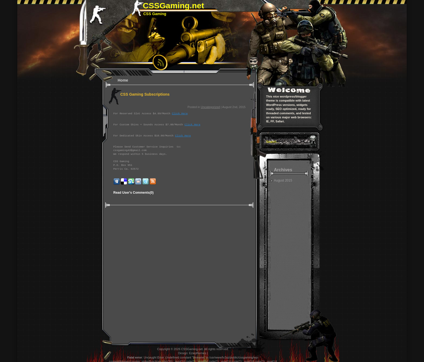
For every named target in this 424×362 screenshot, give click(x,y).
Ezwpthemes (197, 353)
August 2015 (283, 180)
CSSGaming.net (173, 5)
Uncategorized (210, 107)
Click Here (180, 113)
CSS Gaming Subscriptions (145, 94)
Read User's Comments (133, 193)
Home (123, 80)
